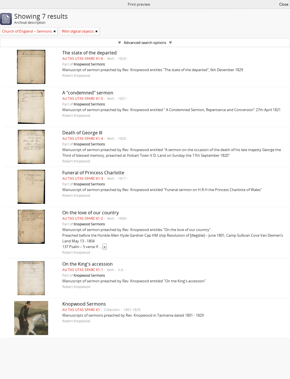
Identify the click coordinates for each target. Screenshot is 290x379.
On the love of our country (90, 212)
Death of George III (82, 133)
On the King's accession (87, 264)
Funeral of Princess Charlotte (93, 173)
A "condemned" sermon (87, 93)
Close (283, 4)
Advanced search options (145, 42)
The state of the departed (89, 53)
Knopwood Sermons (89, 64)
